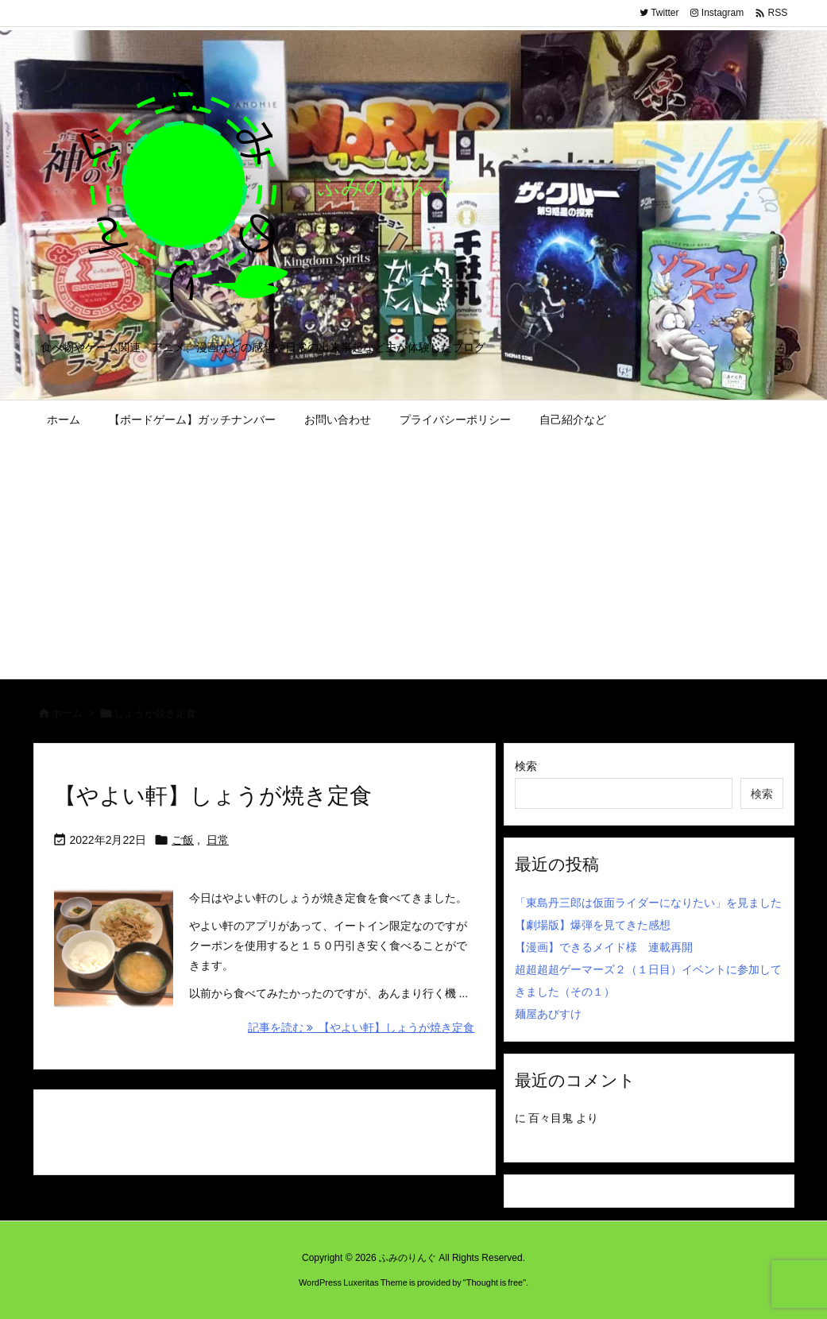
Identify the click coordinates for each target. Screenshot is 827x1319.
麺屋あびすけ (548, 1014)
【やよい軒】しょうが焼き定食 (213, 795)
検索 (526, 766)
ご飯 (183, 840)
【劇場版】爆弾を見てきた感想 (592, 925)
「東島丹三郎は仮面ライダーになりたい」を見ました (648, 902)
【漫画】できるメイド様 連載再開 (604, 947)
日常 (218, 840)
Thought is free (494, 1282)
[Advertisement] (414, 559)
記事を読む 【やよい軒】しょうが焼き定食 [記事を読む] (361, 1027)
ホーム (67, 713)
